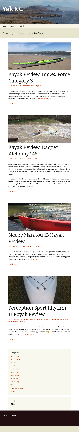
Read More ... (12, 103)
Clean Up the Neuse (16, 359)
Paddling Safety (15, 375)
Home (4, 26)
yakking (12, 391)
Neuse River (14, 372)
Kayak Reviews (29, 86)
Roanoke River (14, 378)
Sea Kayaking (14, 382)
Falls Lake (13, 362)
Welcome (13, 385)
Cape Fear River (15, 356)
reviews (15, 321)
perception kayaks (44, 319)
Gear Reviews (14, 366)
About (12, 26)
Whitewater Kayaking (16, 388)
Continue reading (44, 99)
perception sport (56, 319)
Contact (21, 26)
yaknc (39, 86)
